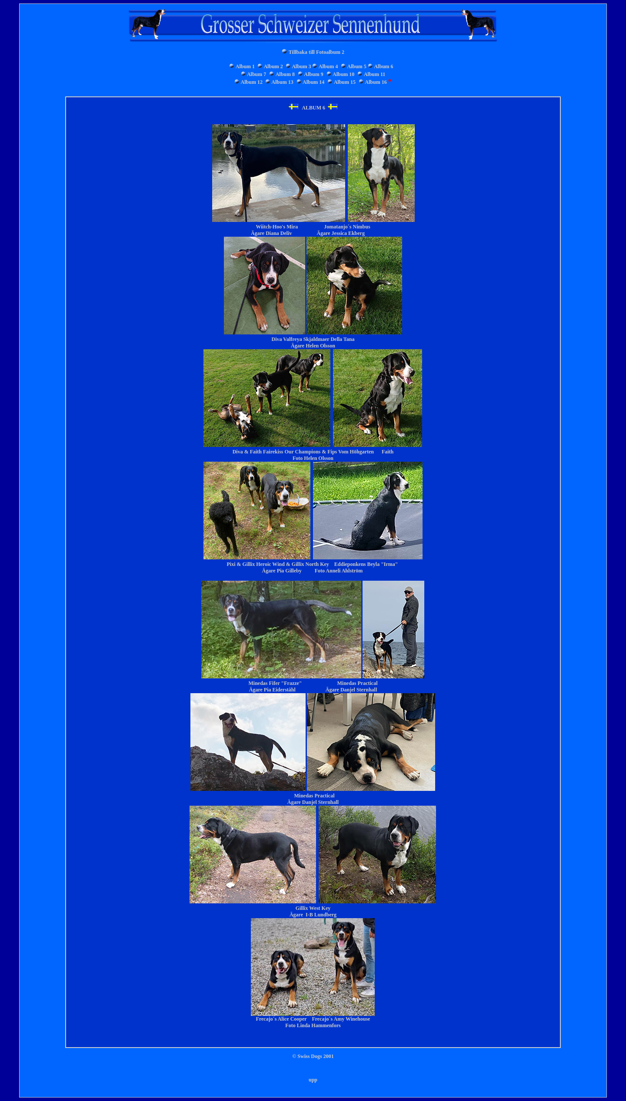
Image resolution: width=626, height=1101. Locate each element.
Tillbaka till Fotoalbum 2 (316, 52)
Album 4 (328, 66)
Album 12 (252, 82)
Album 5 (356, 66)
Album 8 (285, 74)
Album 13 (282, 82)
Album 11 (375, 74)
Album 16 (375, 82)
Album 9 (313, 74)
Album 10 (343, 74)
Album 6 (383, 66)
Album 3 (301, 66)
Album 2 (273, 66)
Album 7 (256, 74)
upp (313, 1080)
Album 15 (345, 82)
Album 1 (245, 66)
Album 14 (313, 82)
